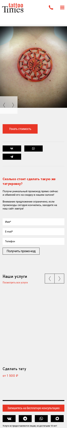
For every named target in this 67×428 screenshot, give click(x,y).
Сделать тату (14, 369)
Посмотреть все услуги (15, 282)
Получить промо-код (21, 251)
